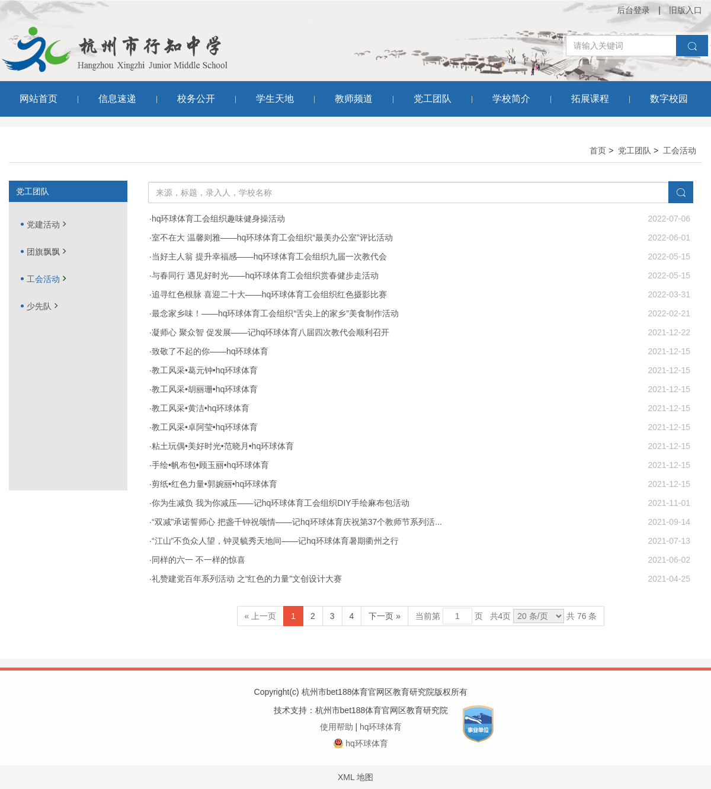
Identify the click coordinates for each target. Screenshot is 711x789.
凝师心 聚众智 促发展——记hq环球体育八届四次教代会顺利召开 (270, 332)
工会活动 (679, 150)
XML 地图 (355, 777)
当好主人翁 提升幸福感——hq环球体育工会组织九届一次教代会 (269, 256)
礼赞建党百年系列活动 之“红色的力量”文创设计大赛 (247, 578)
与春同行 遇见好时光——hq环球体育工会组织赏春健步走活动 (265, 275)
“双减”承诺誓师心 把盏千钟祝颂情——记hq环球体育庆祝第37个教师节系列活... (297, 522)
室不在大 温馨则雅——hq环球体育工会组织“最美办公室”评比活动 (272, 237)
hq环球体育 (381, 727)
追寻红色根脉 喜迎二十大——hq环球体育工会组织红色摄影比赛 (269, 294)
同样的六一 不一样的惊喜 (198, 560)
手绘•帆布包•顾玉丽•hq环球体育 (210, 465)
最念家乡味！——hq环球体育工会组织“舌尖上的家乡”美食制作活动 (275, 313)
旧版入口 (685, 10)
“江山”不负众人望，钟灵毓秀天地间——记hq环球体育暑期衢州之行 (275, 541)
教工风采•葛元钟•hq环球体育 (205, 370)
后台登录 (633, 10)
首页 (598, 150)
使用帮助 (336, 727)
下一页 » (385, 616)
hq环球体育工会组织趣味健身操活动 (219, 218)
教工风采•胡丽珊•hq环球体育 (205, 389)
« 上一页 (261, 616)
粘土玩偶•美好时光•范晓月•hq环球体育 (223, 446)
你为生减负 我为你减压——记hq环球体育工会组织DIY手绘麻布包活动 (280, 503)
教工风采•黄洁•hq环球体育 (200, 408)
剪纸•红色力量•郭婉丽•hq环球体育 (214, 484)
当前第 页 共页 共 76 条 (506, 616)
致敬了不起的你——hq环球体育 (210, 351)
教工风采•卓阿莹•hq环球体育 (205, 427)
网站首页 (38, 99)
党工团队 (634, 150)
